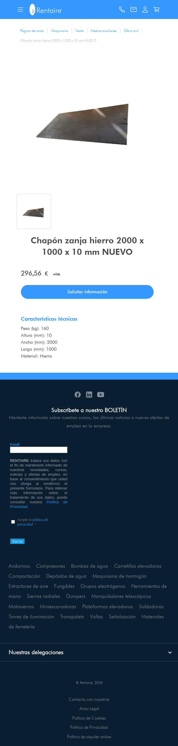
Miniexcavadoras (58, 606)
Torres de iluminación (31, 616)
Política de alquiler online (89, 736)
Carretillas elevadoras (137, 566)
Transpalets (72, 616)
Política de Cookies (89, 718)
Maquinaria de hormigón (119, 576)
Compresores (50, 566)
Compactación (24, 576)
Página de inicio (32, 30)
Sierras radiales (43, 596)
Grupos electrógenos (103, 586)
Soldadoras (151, 606)
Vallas (96, 616)
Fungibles (64, 586)
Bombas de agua (89, 566)
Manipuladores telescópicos (121, 596)
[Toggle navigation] (20, 9)
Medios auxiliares (104, 30)
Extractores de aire (28, 586)
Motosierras (21, 606)
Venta (79, 30)
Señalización (122, 616)
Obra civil (131, 30)
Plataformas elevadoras (107, 606)
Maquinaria (59, 30)
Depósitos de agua (66, 576)
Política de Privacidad (89, 727)
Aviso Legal (89, 708)
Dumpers (75, 596)
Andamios (19, 566)
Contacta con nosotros (89, 699)
